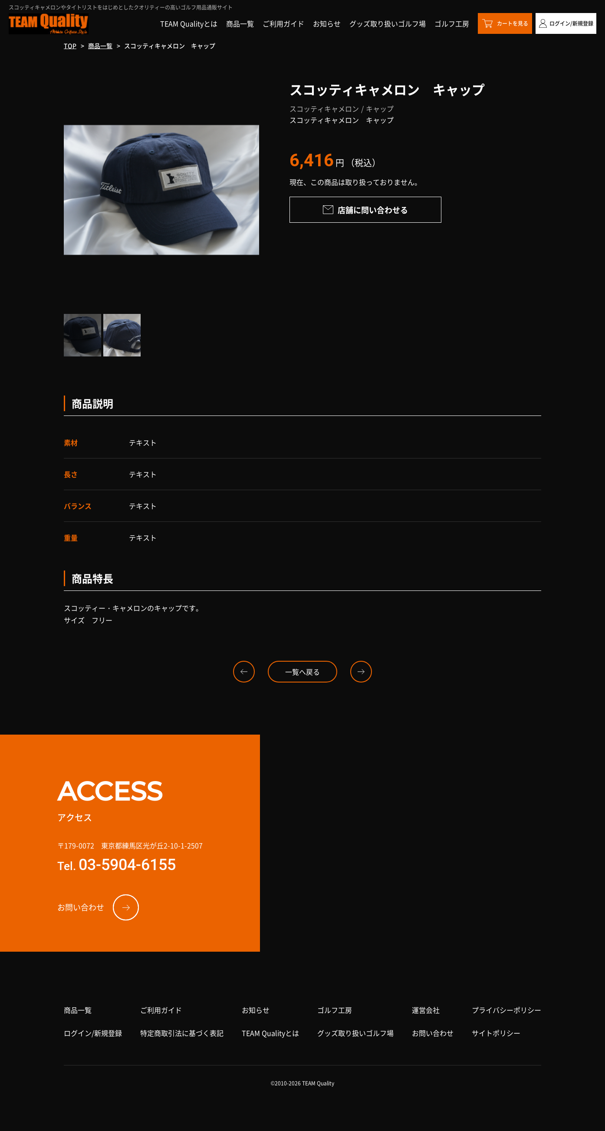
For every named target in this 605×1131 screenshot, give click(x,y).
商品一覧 (100, 45)
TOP (70, 45)
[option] (161, 190)
